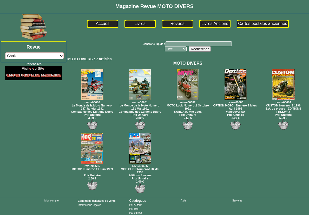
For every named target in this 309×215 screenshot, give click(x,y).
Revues (177, 23)
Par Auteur (135, 205)
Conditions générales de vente (96, 200)
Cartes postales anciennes (262, 23)
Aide (183, 200)
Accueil (102, 23)
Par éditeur (135, 212)
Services (237, 200)
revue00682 (188, 101)
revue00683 (236, 101)
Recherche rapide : (153, 44)
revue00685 (92, 164)
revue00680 (92, 101)
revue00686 (140, 164)
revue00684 (283, 101)
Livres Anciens (214, 23)
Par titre (133, 208)
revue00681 (140, 101)
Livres (140, 23)
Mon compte (51, 200)
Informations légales (89, 205)
